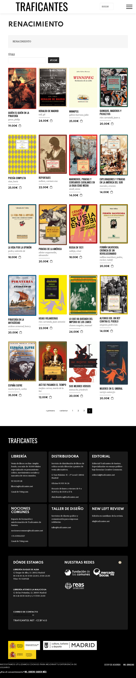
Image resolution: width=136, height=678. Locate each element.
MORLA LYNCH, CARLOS (17, 389)
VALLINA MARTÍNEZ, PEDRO (111, 257)
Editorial (101, 456)
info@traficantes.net (23, 615)
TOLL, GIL (42, 114)
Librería (19, 456)
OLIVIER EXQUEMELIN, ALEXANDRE (48, 254)
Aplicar (53, 60)
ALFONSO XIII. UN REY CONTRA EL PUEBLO (110, 320)
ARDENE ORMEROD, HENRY (19, 326)
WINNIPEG (73, 111)
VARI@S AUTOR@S (107, 392)
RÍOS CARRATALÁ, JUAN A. (110, 117)
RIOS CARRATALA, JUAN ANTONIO (52, 321)
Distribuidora (65, 456)
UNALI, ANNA (74, 189)
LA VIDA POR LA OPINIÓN (19, 247)
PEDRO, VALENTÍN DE (16, 251)
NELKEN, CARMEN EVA (48, 181)
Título (11, 54)
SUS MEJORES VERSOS (80, 386)
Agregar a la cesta (20, 125)
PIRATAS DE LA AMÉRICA (50, 249)
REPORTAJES (45, 177)
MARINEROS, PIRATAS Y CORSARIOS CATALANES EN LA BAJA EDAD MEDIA (82, 182)
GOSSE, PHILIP (14, 119)
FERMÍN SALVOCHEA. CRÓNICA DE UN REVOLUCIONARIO (109, 250)
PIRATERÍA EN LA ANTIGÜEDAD (16, 321)
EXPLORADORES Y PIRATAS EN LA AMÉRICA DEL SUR (112, 181)
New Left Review (108, 509)
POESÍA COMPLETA (17, 178)
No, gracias (128, 664)
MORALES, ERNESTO (108, 186)
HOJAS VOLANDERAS (48, 318)
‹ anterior (63, 411)
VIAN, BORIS (13, 181)
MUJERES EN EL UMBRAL (111, 388)
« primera (50, 411)
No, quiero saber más (36, 671)
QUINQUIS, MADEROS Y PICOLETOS (110, 112)
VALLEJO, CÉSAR (75, 251)
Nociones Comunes (20, 510)
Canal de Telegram (19, 492)
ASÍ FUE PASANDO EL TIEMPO (52, 384)
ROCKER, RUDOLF (106, 260)
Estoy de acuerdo (112, 664)
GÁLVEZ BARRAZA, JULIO (79, 115)
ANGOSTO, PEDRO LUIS (109, 324)
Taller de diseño (67, 509)
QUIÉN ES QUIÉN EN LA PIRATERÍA (18, 114)
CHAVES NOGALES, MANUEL (80, 325)
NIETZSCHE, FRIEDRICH (78, 389)
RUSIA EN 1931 (76, 247)
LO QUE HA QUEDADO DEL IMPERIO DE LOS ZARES (81, 320)
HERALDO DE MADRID (49, 111)
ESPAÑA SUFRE (15, 385)
